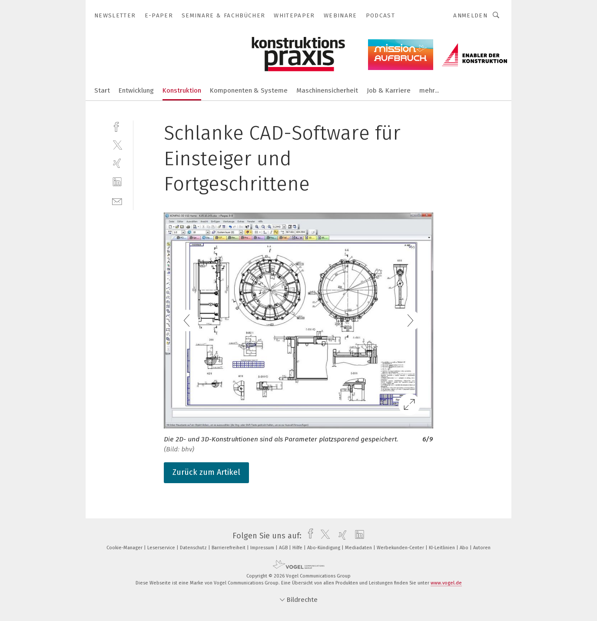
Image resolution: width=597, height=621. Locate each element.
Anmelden (470, 15)
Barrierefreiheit (229, 548)
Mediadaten (359, 548)
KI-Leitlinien (442, 548)
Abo (465, 548)
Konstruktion (182, 90)
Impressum (262, 548)
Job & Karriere (389, 90)
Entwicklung (136, 90)
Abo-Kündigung (324, 548)
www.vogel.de (446, 583)
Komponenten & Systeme (249, 90)
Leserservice (161, 548)
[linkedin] (117, 182)
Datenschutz (194, 548)
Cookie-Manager (125, 548)
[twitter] (117, 144)
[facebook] (117, 125)
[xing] (117, 163)
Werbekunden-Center (401, 548)
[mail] (117, 200)
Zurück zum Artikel (206, 472)
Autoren (482, 548)
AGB (284, 548)
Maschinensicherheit (327, 90)
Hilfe (298, 548)
